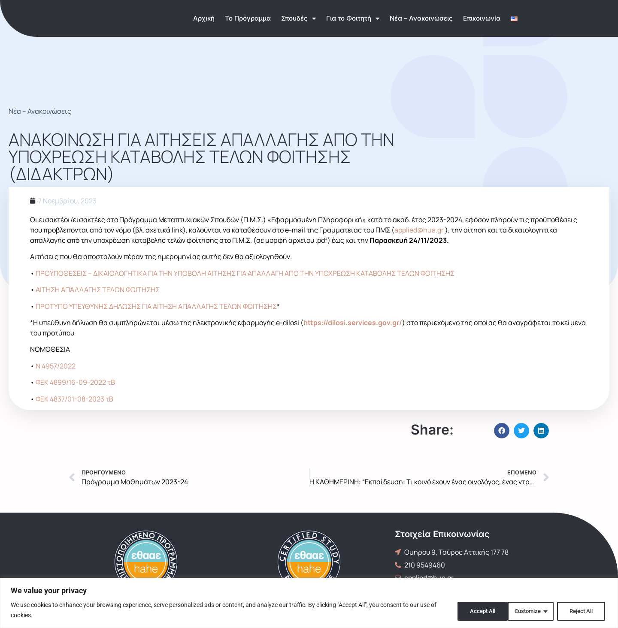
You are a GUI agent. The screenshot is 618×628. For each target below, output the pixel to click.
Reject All (526, 610)
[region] (309, 603)
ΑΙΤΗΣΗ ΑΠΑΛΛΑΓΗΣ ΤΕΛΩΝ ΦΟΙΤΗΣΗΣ (98, 289)
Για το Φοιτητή (352, 18)
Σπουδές (298, 18)
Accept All (581, 610)
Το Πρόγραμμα (248, 18)
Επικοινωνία (481, 18)
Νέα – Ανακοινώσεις (421, 18)
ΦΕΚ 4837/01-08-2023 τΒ (74, 399)
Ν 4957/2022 (56, 366)
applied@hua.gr (419, 230)
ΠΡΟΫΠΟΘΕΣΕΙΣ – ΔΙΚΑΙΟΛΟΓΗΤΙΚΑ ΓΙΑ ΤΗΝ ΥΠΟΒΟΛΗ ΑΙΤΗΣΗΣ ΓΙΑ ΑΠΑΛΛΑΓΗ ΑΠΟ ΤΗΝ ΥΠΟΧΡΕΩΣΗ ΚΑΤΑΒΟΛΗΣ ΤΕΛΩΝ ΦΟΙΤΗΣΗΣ (245, 273)
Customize (469, 610)
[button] (501, 430)
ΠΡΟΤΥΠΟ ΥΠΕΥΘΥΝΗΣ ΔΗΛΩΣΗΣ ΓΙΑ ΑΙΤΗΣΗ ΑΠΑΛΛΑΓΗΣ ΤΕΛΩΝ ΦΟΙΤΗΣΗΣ (156, 306)
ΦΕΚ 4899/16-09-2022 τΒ (75, 382)
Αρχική (204, 18)
